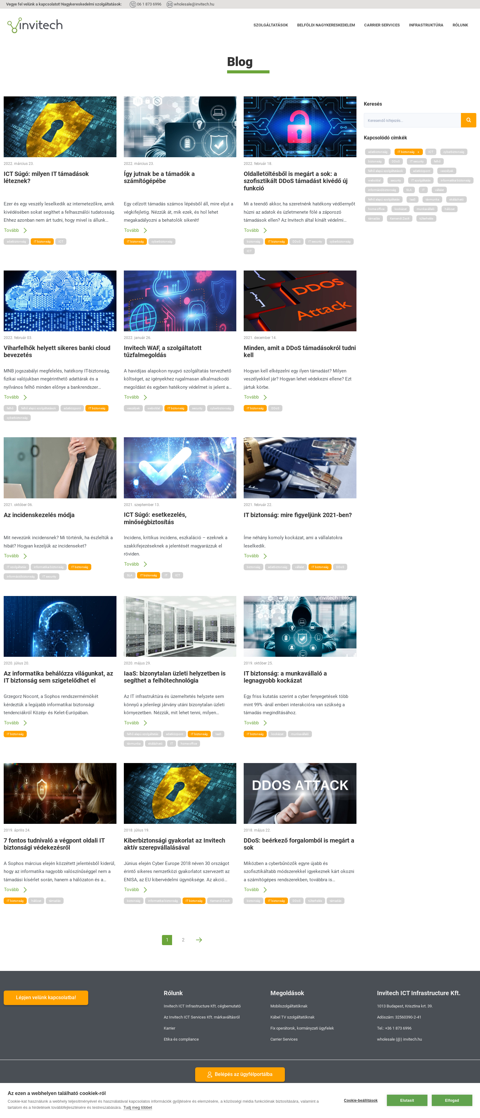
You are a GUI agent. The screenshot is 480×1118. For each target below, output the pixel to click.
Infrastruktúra (426, 25)
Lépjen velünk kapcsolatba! (46, 997)
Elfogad (452, 1100)
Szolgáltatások (271, 25)
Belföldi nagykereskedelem (326, 25)
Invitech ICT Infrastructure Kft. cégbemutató (202, 1006)
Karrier (169, 1028)
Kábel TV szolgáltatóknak (292, 1017)
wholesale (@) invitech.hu (399, 1039)
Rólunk (460, 25)
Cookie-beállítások (361, 1100)
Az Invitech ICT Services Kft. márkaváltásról (202, 1017)
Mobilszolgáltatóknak (289, 1006)
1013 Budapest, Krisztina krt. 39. (405, 1006)
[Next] (199, 940)
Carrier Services (382, 25)
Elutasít (407, 1100)
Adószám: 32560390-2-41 (399, 1017)
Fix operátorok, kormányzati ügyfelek (302, 1028)
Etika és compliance (181, 1039)
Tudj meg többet (137, 1107)
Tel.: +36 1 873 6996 (394, 1028)
